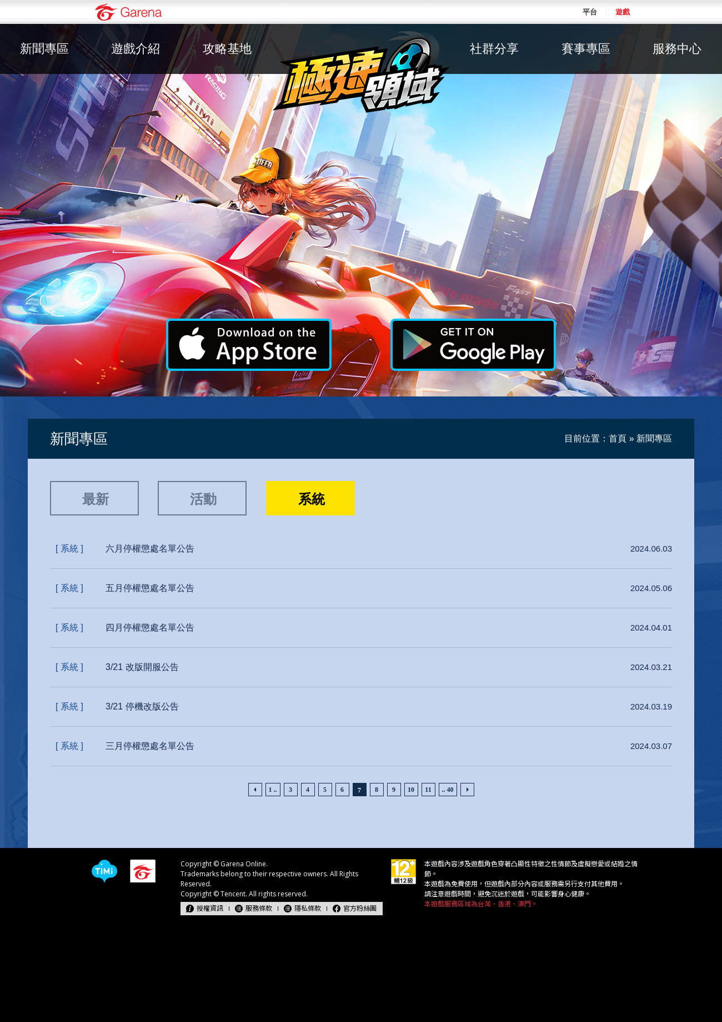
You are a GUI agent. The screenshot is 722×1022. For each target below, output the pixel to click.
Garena (128, 12)
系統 (311, 499)
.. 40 (448, 789)
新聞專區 (44, 49)
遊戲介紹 (135, 49)
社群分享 (494, 49)
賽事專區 (585, 49)
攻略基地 (227, 49)
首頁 (617, 438)
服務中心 (677, 49)
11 (428, 789)
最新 (95, 499)
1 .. (273, 789)
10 (411, 789)
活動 (203, 499)
